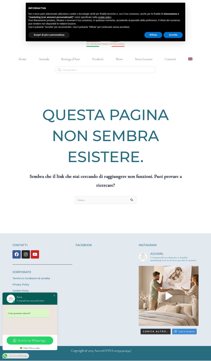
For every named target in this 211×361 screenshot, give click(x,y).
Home (22, 59)
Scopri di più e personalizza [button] (49, 34)
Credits (136, 351)
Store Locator (144, 59)
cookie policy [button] (104, 17)
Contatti (170, 59)
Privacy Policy (20, 284)
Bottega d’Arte (70, 59)
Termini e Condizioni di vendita (31, 278)
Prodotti (98, 59)
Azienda (44, 59)
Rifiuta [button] (153, 34)
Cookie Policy (20, 291)
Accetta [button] (173, 34)
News (119, 59)
